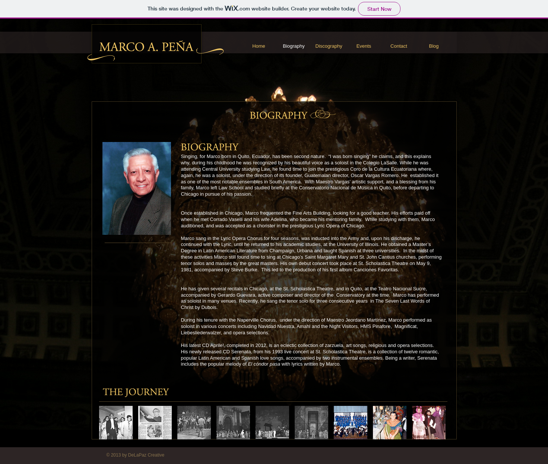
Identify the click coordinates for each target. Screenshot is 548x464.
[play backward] (108, 422)
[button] (155, 422)
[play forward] (442, 422)
